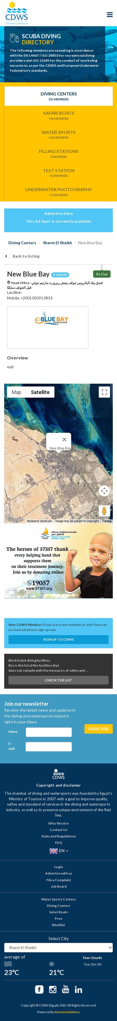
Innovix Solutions (67, 1012)
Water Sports (58, 134)
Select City (59, 938)
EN (58, 851)
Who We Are (58, 823)
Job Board (58, 886)
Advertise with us (58, 873)
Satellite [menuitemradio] (40, 392)
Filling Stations (58, 153)
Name (12, 731)
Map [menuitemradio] (16, 392)
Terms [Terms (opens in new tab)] (106, 521)
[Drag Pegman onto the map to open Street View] (104, 510)
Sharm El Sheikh (57, 242)
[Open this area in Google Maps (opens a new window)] (15, 519)
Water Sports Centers (58, 899)
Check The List (58, 680)
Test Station (58, 173)
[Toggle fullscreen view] (104, 392)
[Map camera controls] (104, 490)
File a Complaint (58, 880)
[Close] (64, 439)
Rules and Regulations (59, 836)
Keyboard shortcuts (39, 521)
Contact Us (58, 830)
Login (58, 867)
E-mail (11, 745)
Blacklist (58, 925)
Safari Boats (58, 115)
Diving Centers (58, 96)
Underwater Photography (58, 192)
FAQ (58, 842)
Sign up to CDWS (58, 639)
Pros (58, 918)
